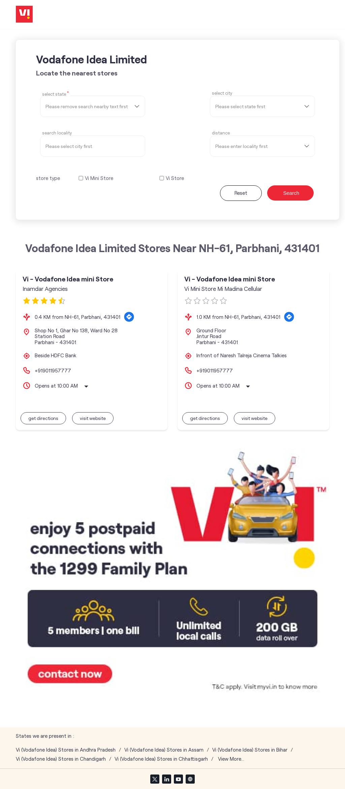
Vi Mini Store (99, 178)
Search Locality (57, 132)
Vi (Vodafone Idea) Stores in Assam (163, 750)
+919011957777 (53, 370)
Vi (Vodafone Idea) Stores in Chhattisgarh (161, 759)
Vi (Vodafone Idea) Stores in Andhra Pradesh (66, 750)
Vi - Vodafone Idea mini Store (68, 279)
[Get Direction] (129, 316)
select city (222, 93)
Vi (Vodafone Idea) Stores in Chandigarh (61, 759)
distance (221, 132)
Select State (55, 94)
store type (48, 178)
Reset (240, 193)
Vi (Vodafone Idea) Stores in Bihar (249, 750)
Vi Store (175, 178)
